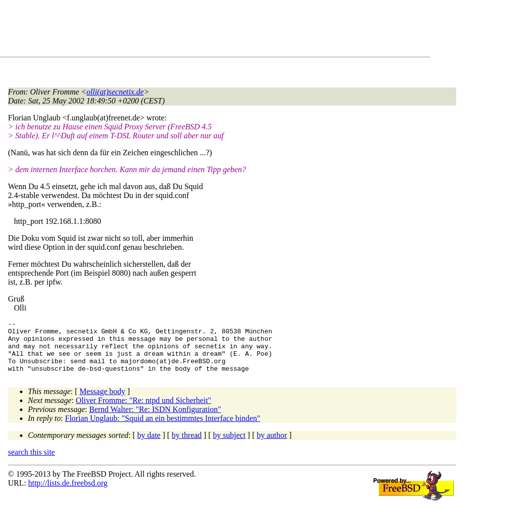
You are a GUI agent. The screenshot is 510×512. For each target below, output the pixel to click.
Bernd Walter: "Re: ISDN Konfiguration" (155, 419)
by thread (187, 445)
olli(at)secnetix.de (115, 92)
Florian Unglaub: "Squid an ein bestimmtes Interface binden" (162, 428)
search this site (31, 462)
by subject (229, 445)
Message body (103, 402)
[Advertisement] (189, 30)
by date (149, 445)
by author (271, 445)
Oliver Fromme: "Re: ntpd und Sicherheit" (143, 411)
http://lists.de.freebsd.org (67, 493)
